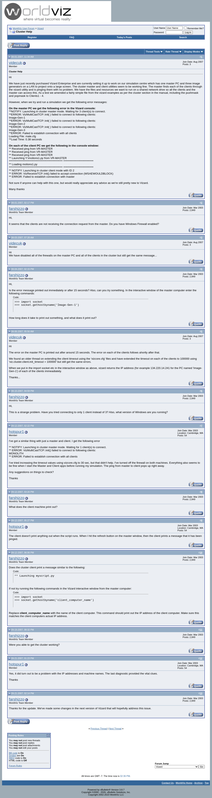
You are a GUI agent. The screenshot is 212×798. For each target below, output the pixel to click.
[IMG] (11, 758)
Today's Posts (124, 37)
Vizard (40, 28)
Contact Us (168, 783)
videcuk (15, 63)
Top (207, 783)
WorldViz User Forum (24, 28)
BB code (13, 753)
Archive (198, 783)
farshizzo (16, 208)
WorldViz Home (184, 783)
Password (159, 32)
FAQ (72, 37)
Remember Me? (194, 28)
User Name (159, 28)
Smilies (12, 755)
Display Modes (192, 51)
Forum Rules (15, 765)
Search (183, 37)
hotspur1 (16, 431)
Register (32, 37)
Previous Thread (98, 728)
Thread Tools (153, 51)
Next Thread (115, 728)
